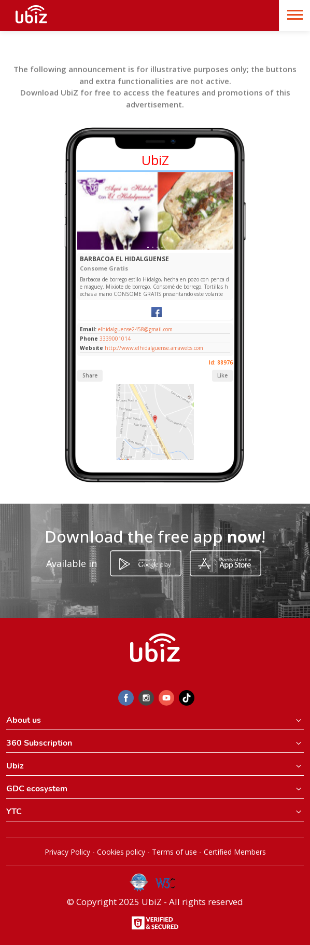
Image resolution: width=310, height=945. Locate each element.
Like (222, 375)
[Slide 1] (148, 247)
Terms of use (174, 852)
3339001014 (115, 338)
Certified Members (235, 852)
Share (89, 375)
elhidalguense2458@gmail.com (134, 329)
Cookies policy (121, 852)
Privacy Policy (67, 852)
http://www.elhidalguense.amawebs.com (154, 348)
